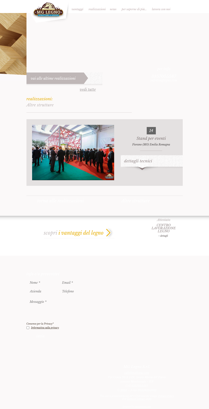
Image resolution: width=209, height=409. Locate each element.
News (113, 9)
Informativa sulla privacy (45, 327)
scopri (74, 233)
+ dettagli (163, 235)
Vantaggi (77, 9)
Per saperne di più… (134, 9)
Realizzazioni (97, 9)
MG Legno (48, 11)
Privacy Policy (166, 395)
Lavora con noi (161, 9)
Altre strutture (135, 200)
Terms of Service (136, 398)
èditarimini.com (143, 406)
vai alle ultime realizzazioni (53, 78)
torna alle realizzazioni (60, 200)
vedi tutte (88, 90)
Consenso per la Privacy (40, 323)
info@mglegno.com (163, 80)
